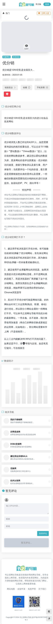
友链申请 (21, 589)
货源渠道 (16, 57)
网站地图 (11, 589)
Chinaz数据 (28, 151)
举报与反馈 (29, 343)
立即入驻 (43, 13)
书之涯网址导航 (25, 617)
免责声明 (32, 589)
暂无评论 (11, 491)
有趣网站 (6, 57)
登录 (47, 4)
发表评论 (43, 533)
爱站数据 (14, 151)
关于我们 (42, 589)
